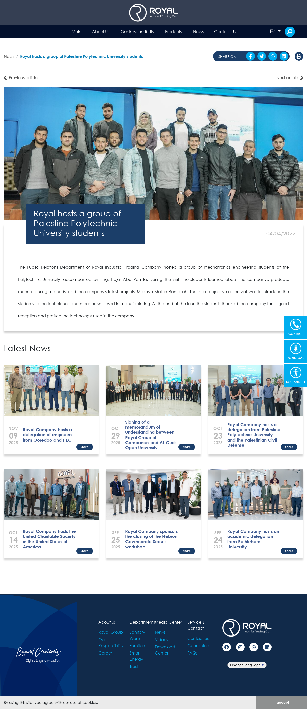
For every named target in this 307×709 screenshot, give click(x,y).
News (198, 31)
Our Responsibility (137, 31)
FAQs (192, 653)
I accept (282, 702)
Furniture (138, 645)
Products (173, 31)
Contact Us (225, 31)
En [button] (273, 31)
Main (76, 31)
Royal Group (110, 632)
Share (84, 447)
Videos (161, 639)
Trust (134, 666)
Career (105, 653)
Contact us (198, 638)
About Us (100, 31)
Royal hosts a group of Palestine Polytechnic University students (81, 56)
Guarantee (198, 645)
